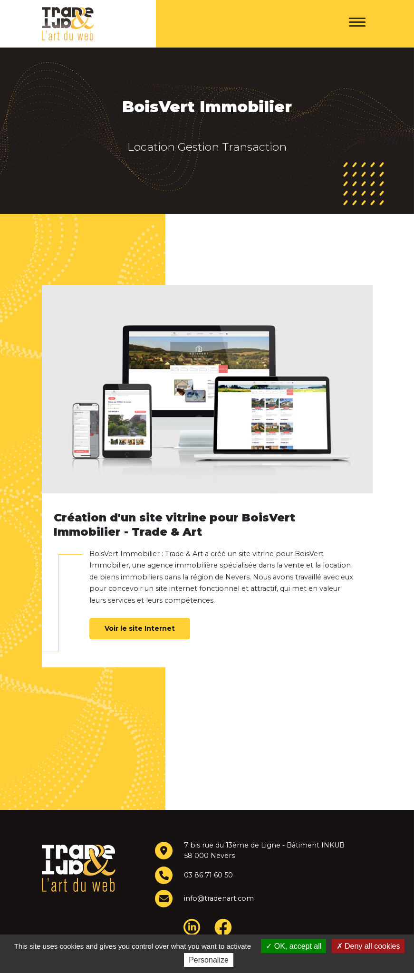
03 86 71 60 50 (208, 875)
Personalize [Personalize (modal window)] (209, 960)
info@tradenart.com (218, 898)
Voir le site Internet (140, 628)
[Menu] (357, 23)
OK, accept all (293, 946)
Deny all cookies (368, 946)
